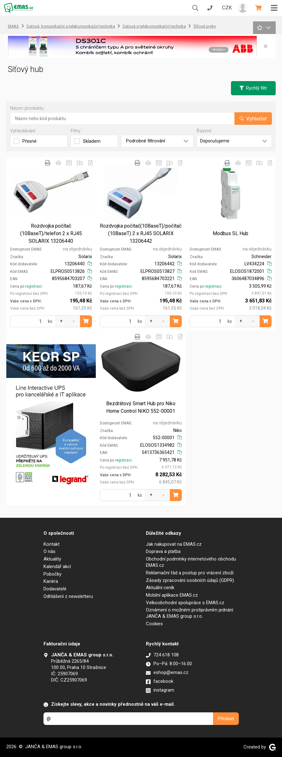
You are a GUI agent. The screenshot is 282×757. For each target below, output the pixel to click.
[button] (266, 46)
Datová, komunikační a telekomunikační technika (70, 26)
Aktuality (52, 559)
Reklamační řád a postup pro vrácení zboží (189, 573)
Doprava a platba (163, 551)
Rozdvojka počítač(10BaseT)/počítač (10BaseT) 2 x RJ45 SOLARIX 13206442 (140, 233)
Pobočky (52, 574)
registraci (33, 286)
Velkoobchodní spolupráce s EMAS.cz (185, 602)
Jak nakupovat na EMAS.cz (174, 544)
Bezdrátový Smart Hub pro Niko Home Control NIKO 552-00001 (141, 407)
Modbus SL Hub (230, 233)
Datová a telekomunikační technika (154, 26)
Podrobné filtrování (157, 141)
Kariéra (50, 581)
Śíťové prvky (204, 26)
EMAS (13, 26)
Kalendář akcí (57, 566)
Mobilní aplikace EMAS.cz (172, 595)
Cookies (154, 624)
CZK (227, 8)
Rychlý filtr (253, 88)
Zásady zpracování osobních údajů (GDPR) (190, 580)
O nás (49, 551)
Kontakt (51, 544)
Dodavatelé (54, 589)
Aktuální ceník (160, 587)
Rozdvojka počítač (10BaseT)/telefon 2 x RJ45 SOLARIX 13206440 (51, 233)
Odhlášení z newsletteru (68, 596)
